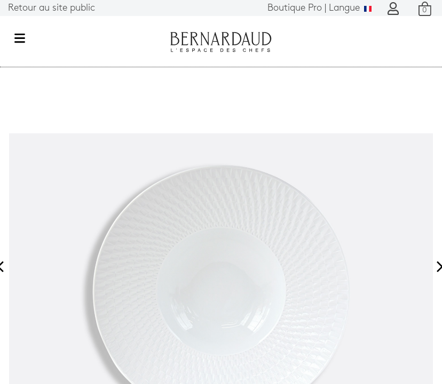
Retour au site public (51, 8)
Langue (319, 8)
